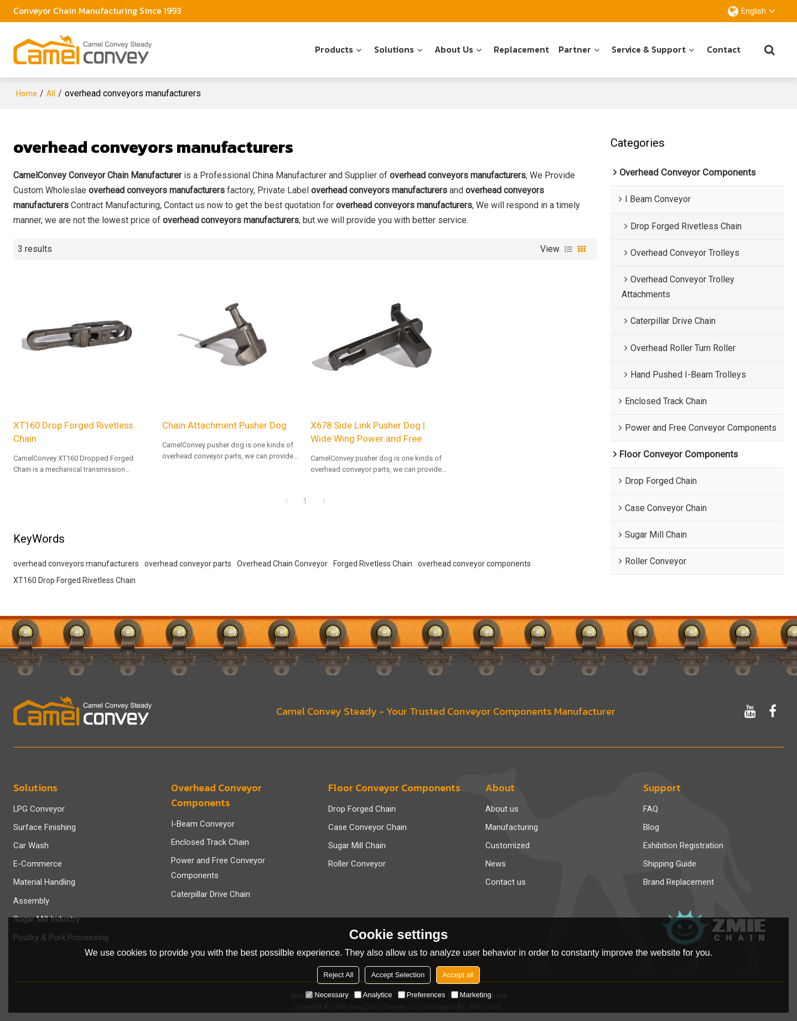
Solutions (394, 49)
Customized (507, 845)
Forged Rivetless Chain (372, 563)
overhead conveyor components (474, 563)
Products (334, 49)
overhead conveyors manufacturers (76, 563)
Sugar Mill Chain (357, 845)
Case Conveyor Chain (367, 827)
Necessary (327, 995)
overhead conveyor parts (187, 563)
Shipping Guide (669, 864)
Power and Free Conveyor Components (218, 867)
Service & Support (649, 49)
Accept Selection (398, 975)
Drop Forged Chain (362, 809)
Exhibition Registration (683, 845)
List (568, 249)
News (495, 864)
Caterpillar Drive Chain (210, 894)
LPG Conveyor (39, 809)
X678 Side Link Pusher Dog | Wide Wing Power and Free (367, 432)
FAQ (650, 809)
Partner (574, 49)
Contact (724, 49)
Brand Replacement (678, 882)
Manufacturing (511, 827)
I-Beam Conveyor (203, 824)
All (50, 93)
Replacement (521, 49)
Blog (651, 827)
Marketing (471, 995)
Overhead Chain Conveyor (282, 563)
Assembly (31, 901)
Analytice (373, 995)
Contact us (505, 882)
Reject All (338, 975)
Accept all (457, 975)
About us (453, 49)
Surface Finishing (44, 827)
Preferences (422, 995)
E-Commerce (37, 864)
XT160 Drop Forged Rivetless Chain (73, 432)
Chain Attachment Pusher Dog (224, 425)
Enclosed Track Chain (210, 842)
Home (26, 93)
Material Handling (44, 882)
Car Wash (31, 845)
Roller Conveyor (357, 864)
